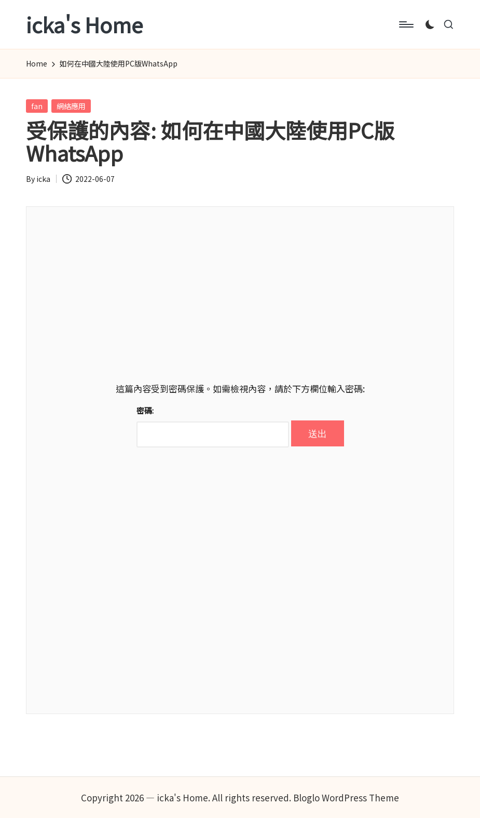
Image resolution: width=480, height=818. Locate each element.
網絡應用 (71, 106)
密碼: (212, 426)
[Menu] (405, 24)
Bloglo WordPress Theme (346, 797)
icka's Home (84, 24)
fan (37, 106)
